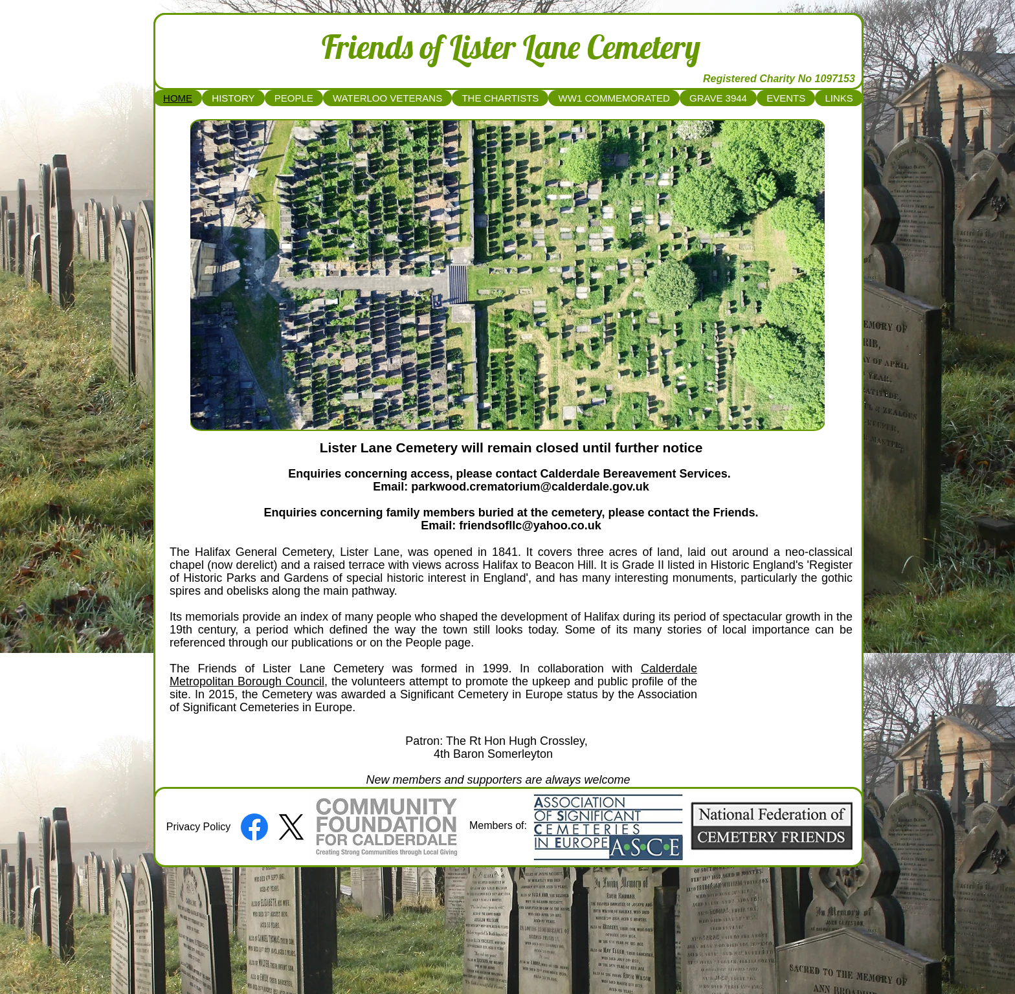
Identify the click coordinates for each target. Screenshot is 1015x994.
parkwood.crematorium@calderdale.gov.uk (530, 486)
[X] (291, 827)
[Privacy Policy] (198, 827)
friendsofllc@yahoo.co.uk (530, 525)
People (423, 642)
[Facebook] (254, 827)
